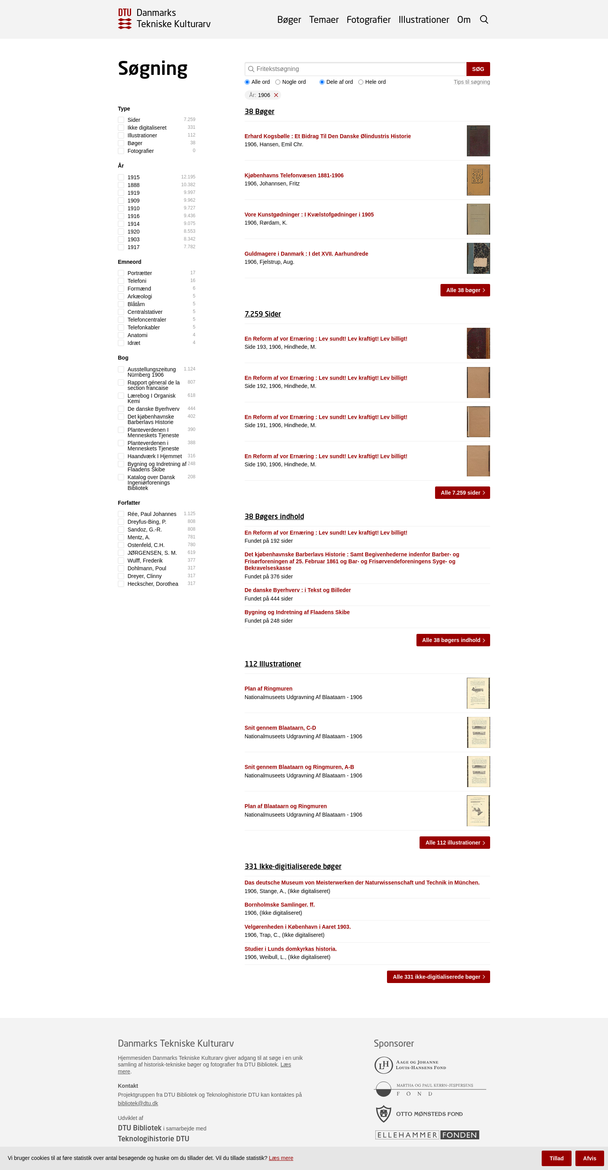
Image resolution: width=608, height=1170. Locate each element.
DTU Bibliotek (140, 1127)
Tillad (556, 1158)
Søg (478, 69)
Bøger (289, 19)
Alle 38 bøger (463, 290)
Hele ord (372, 82)
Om (464, 19)
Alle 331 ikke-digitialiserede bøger (436, 977)
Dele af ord (336, 82)
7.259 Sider (263, 314)
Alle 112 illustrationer (452, 842)
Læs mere (281, 1158)
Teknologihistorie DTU (153, 1138)
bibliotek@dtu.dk (138, 1103)
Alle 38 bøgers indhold (451, 640)
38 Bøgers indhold (274, 516)
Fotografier (369, 19)
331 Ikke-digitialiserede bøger (293, 866)
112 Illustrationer (273, 663)
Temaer (324, 19)
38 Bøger (260, 111)
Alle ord (257, 82)
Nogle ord (290, 82)
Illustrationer (424, 19)
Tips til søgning (472, 82)
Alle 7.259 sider (460, 493)
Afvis (589, 1158)
